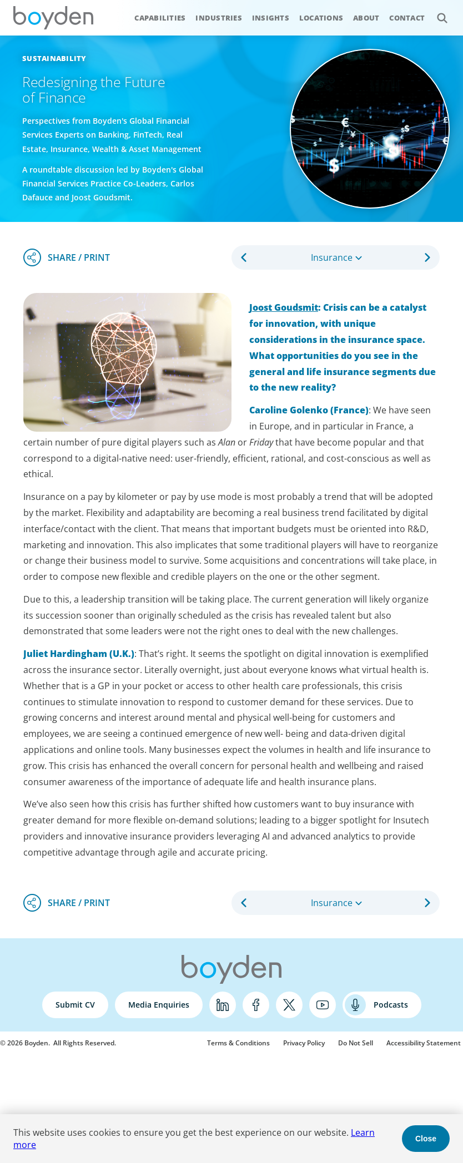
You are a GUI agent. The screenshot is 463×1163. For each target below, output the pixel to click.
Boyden (53, 18)
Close (425, 1138)
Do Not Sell (355, 1043)
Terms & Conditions (238, 1043)
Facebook (256, 1005)
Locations (321, 18)
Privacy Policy (304, 1043)
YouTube (322, 1005)
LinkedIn (222, 1005)
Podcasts (391, 1004)
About (366, 18)
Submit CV (75, 1004)
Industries (218, 18)
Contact (407, 18)
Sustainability (54, 58)
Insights (270, 18)
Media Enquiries (158, 1004)
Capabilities (159, 18)
